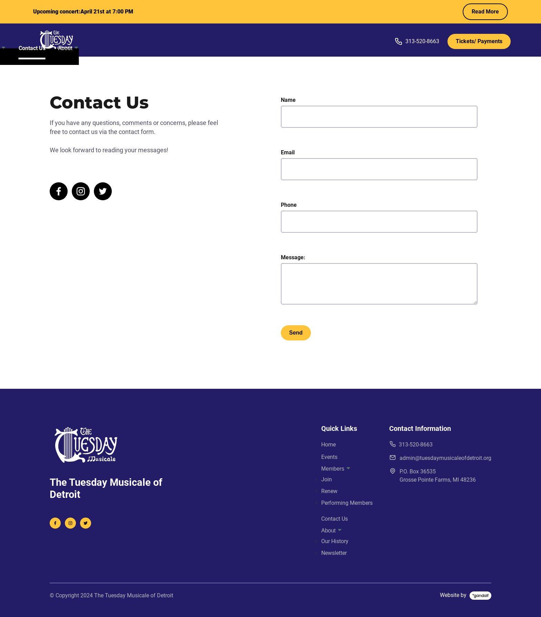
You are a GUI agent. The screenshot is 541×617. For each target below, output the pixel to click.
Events (227, 40)
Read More (485, 11)
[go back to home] (86, 445)
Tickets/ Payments (479, 41)
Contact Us (302, 40)
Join (326, 479)
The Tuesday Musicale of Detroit (133, 595)
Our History (334, 541)
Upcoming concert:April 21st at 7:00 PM (83, 11)
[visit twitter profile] (103, 191)
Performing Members (347, 503)
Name (379, 112)
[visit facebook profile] (59, 191)
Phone (379, 217)
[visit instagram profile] (81, 191)
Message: (379, 279)
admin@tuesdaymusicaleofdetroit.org (440, 457)
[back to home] (74, 39)
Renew (329, 491)
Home (199, 40)
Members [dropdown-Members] (262, 40)
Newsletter (334, 553)
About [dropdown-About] (339, 40)
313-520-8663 (416, 41)
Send (296, 333)
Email (379, 164)
